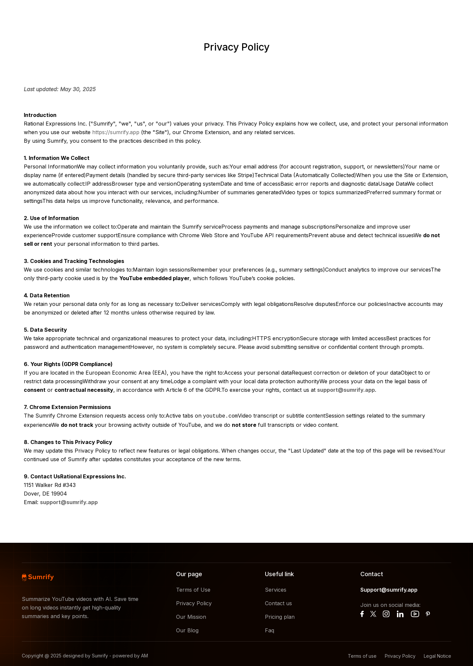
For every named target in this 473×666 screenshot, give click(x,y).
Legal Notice (437, 655)
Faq (269, 629)
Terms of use (362, 655)
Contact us (278, 602)
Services (275, 589)
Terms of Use (193, 589)
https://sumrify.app (115, 132)
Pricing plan (280, 616)
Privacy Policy (194, 602)
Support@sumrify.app (389, 589)
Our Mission (191, 616)
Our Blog (187, 629)
